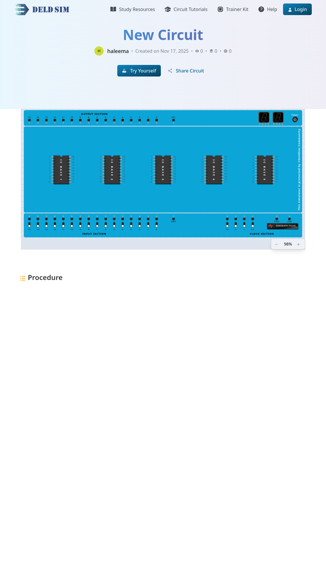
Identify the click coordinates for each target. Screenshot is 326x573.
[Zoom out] (277, 244)
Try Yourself (139, 71)
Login (297, 9)
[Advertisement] (163, 375)
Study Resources (132, 9)
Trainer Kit (232, 9)
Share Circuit (186, 71)
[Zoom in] (299, 244)
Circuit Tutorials (186, 9)
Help (267, 9)
